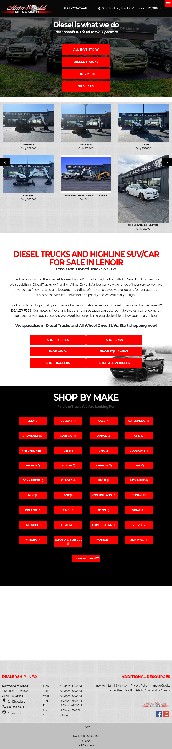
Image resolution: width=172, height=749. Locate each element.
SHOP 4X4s (114, 340)
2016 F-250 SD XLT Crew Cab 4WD (86, 195)
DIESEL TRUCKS (86, 62)
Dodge (102, 435)
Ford (136, 435)
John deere (31, 480)
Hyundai (101, 465)
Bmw (31, 421)
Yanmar (102, 540)
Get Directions (16, 701)
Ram (66, 510)
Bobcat (66, 421)
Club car (66, 435)
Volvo (137, 525)
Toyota (66, 525)
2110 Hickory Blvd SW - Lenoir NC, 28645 (129, 8)
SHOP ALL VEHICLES (114, 363)
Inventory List (104, 685)
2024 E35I (86, 144)
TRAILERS (86, 86)
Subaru (137, 510)
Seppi (102, 510)
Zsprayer (137, 540)
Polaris (31, 510)
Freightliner (31, 450)
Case (101, 421)
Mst (67, 495)
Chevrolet (30, 435)
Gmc (102, 450)
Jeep (137, 465)
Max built (137, 480)
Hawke (67, 465)
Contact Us (14, 713)
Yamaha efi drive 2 (68, 540)
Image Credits (161, 685)
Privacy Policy (139, 685)
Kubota (66, 480)
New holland (102, 495)
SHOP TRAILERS (58, 363)
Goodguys (137, 450)
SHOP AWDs (57, 351)
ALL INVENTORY (86, 49)
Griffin (31, 465)
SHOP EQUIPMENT (114, 351)
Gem (67, 450)
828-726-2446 (75, 8)
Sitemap (121, 685)
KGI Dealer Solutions (86, 735)
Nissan (137, 495)
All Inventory (82, 558)
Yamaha (31, 540)
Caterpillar (137, 421)
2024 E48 (29, 144)
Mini (31, 495)
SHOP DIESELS (58, 340)
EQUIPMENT (86, 74)
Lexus (102, 480)
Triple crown (102, 525)
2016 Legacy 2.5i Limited (143, 224)
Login (86, 726)
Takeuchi (31, 525)
